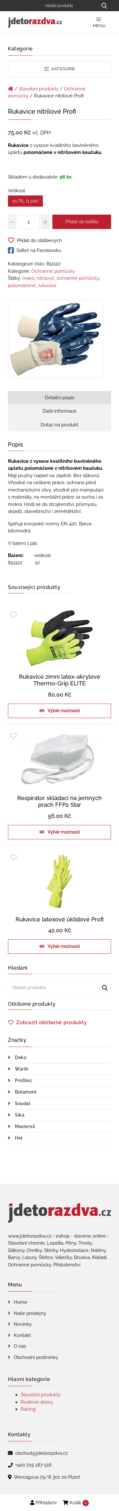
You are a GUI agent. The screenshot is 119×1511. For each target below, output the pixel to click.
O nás (20, 1346)
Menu (99, 22)
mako (28, 278)
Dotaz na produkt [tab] (59, 425)
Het (18, 1138)
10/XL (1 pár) (25, 200)
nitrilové (45, 278)
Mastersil (24, 1126)
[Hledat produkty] (69, 5)
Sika (19, 1115)
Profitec (23, 1080)
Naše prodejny (30, 1313)
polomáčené (22, 285)
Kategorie (59, 68)
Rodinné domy (37, 1402)
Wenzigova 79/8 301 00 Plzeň (47, 1477)
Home (20, 1302)
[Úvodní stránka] (10, 89)
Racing (28, 1409)
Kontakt (22, 1335)
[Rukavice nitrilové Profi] (55, 340)
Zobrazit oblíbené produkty (51, 1022)
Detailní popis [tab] (59, 398)
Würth (21, 1069)
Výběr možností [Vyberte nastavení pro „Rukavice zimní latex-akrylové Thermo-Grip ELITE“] (64, 710)
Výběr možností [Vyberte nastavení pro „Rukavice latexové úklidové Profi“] (64, 946)
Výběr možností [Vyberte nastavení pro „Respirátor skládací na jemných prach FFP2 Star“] (64, 832)
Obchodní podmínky (36, 1357)
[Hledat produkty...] (104, 5)
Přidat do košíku (81, 221)
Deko (20, 1057)
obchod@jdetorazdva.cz (41, 1453)
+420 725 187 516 (33, 1465)
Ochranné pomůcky (53, 271)
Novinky (23, 1324)
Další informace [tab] (59, 411)
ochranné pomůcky (77, 278)
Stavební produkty (39, 89)
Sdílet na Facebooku (34, 250)
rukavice (47, 285)
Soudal (22, 1103)
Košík (76, 1503)
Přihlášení (43, 1503)
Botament (25, 1092)
